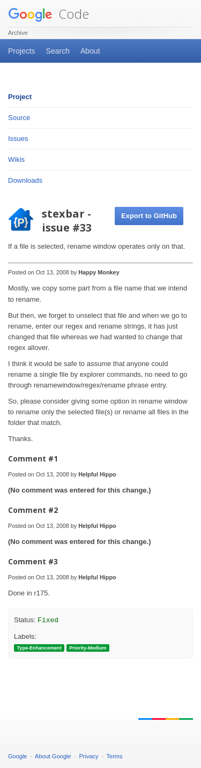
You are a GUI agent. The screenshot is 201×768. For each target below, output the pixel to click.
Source (19, 118)
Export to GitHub (149, 216)
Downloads (25, 180)
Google (17, 756)
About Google (53, 756)
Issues (18, 139)
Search (58, 51)
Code (48, 14)
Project (20, 97)
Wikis (16, 159)
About (90, 51)
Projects (21, 51)
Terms (115, 756)
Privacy (89, 756)
